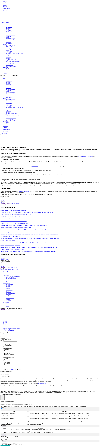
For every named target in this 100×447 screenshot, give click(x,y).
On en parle (8, 58)
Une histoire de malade (10, 35)
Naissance (8, 29)
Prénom (2, 338)
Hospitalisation (9, 27)
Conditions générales (5, 367)
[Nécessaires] (1, 408)
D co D (7, 50)
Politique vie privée (7, 329)
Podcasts (7, 70)
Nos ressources (6, 302)
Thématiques (5, 24)
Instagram (5, 2)
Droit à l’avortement (10, 62)
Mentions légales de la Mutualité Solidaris (11, 328)
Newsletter (5, 73)
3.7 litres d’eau (35, 166)
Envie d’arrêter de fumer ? (11, 63)
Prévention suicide (9, 65)
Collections (5, 60)
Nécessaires (4, 408)
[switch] (1, 426)
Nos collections (6, 275)
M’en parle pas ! (9, 48)
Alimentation (8, 28)
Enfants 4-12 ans (9, 31)
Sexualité (7, 37)
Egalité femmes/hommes (11, 66)
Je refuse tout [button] (9, 394)
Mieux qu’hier (8, 52)
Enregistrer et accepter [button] (5, 445)
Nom (2, 336)
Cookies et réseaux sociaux (8, 330)
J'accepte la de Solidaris (13, 369)
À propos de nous (6, 8)
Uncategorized (7, 364)
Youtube (5, 5)
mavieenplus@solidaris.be (6, 269)
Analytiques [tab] (3, 433)
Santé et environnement (10, 38)
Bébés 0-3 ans (8, 30)
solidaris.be (5, 10)
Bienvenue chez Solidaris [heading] (5, 374)
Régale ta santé (9, 46)
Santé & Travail (9, 43)
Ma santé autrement (10, 39)
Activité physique (9, 25)
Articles (7, 68)
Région (2, 340)
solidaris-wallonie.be (7, 273)
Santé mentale (8, 34)
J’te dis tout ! (8, 57)
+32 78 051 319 (15, 269)
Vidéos (7, 69)
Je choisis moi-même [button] (16, 394)
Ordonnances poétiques (10, 45)
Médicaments (8, 42)
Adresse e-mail (4, 339)
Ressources (5, 67)
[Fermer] (3, 397)
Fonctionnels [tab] (3, 425)
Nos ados (7, 32)
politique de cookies (42, 383)
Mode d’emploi (9, 51)
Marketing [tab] (3, 440)
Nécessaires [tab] (3, 407)
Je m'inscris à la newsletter (6, 371)
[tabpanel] (50, 418)
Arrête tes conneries (10, 54)
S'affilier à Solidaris (5, 22)
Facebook (5, 1)
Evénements (5, 72)
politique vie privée (13, 369)
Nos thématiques (6, 283)
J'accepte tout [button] (3, 394)
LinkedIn (5, 6)
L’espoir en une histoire (10, 55)
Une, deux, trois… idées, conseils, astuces (14, 53)
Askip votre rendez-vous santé (12, 59)
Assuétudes (8, 40)
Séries (4, 44)
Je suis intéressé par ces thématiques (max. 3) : (10, 342)
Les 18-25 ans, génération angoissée (13, 61)
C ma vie (7, 47)
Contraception (8, 36)
